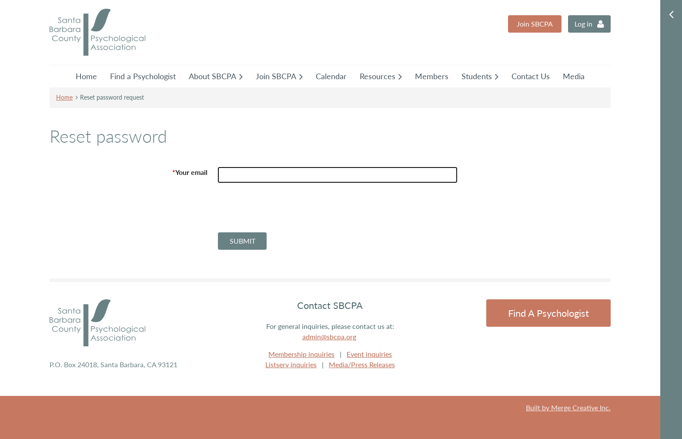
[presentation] (284, 211)
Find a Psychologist (548, 313)
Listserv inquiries (291, 364)
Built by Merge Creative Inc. (568, 407)
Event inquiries (369, 354)
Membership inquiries (301, 354)
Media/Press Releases (362, 364)
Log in (583, 24)
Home (64, 97)
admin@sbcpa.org (329, 336)
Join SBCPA (535, 24)
